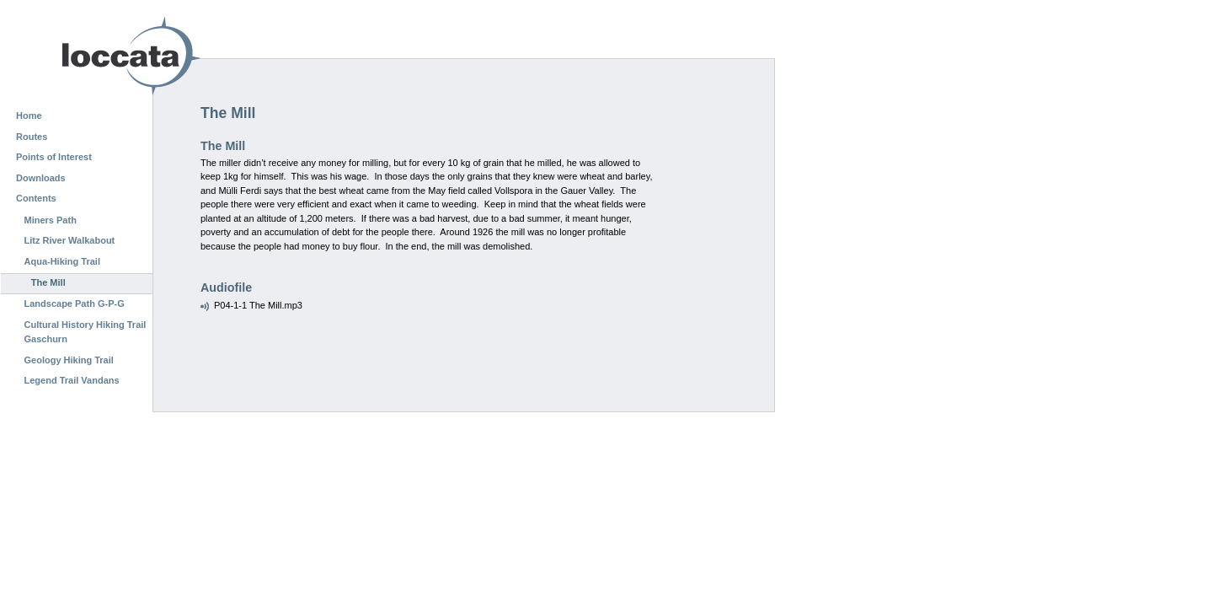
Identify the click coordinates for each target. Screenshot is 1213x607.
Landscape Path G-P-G (74, 303)
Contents (36, 198)
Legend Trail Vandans (72, 380)
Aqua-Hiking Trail (62, 261)
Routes (31, 137)
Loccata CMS (88, 56)
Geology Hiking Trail (69, 360)
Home (29, 115)
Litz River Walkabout (69, 240)
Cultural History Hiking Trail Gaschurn (85, 332)
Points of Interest (54, 157)
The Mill (48, 282)
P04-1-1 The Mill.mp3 (258, 305)
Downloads (41, 178)
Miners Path (50, 220)
